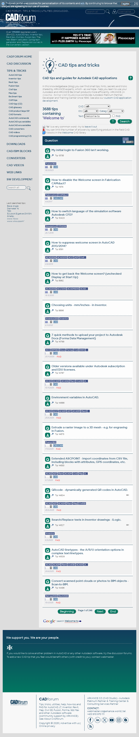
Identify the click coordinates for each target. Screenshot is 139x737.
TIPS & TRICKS (16, 70)
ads (82, 3)
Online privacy (47, 726)
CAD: (81, 106)
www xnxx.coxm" (15, 221)
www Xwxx (12, 218)
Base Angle (12, 206)
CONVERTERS (16, 158)
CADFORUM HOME (19, 56)
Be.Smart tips (15, 96)
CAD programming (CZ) (20, 136)
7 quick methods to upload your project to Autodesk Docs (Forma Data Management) (87, 336)
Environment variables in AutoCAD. (75, 397)
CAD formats (15, 114)
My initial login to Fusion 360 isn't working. (80, 150)
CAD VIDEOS (15, 165)
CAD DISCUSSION (19, 63)
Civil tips (20, 37)
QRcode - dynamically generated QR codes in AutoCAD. (90, 490)
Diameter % (13, 208)
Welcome (67, 132)
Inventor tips (36, 34)
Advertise (65, 723)
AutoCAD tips (22, 34)
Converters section (19, 44)
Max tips (13, 93)
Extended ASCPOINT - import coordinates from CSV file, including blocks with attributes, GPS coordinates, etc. (90, 460)
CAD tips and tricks (71, 65)
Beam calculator (19, 39)
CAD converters (16, 129)
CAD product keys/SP (19, 111)
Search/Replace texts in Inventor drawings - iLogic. (86, 519)
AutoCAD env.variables (20, 125)
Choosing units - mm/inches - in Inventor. (79, 305)
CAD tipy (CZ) (15, 103)
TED (9, 211)
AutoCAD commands (19, 118)
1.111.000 (16, 32)
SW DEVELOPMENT (20, 179)
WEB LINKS (14, 172)
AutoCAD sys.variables (20, 121)
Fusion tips (30, 37)
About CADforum (53, 718)
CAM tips (13, 100)
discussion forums (121, 653)
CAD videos (14, 132)
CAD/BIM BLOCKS (19, 151)
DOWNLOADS (16, 144)
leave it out (91, 126)
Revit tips (10, 37)
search (62, 621)
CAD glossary (15, 107)
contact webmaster (103, 657)
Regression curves (31, 42)
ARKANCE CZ (94, 698)
